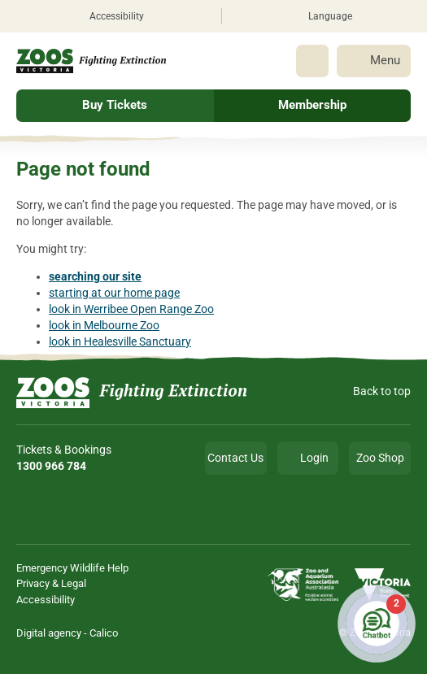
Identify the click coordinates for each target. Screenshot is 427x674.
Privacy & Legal (51, 583)
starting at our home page (114, 292)
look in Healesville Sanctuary (120, 341)
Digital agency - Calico (67, 633)
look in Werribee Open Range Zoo (131, 308)
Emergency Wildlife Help (72, 568)
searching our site (95, 276)
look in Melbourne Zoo (104, 325)
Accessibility (45, 600)
